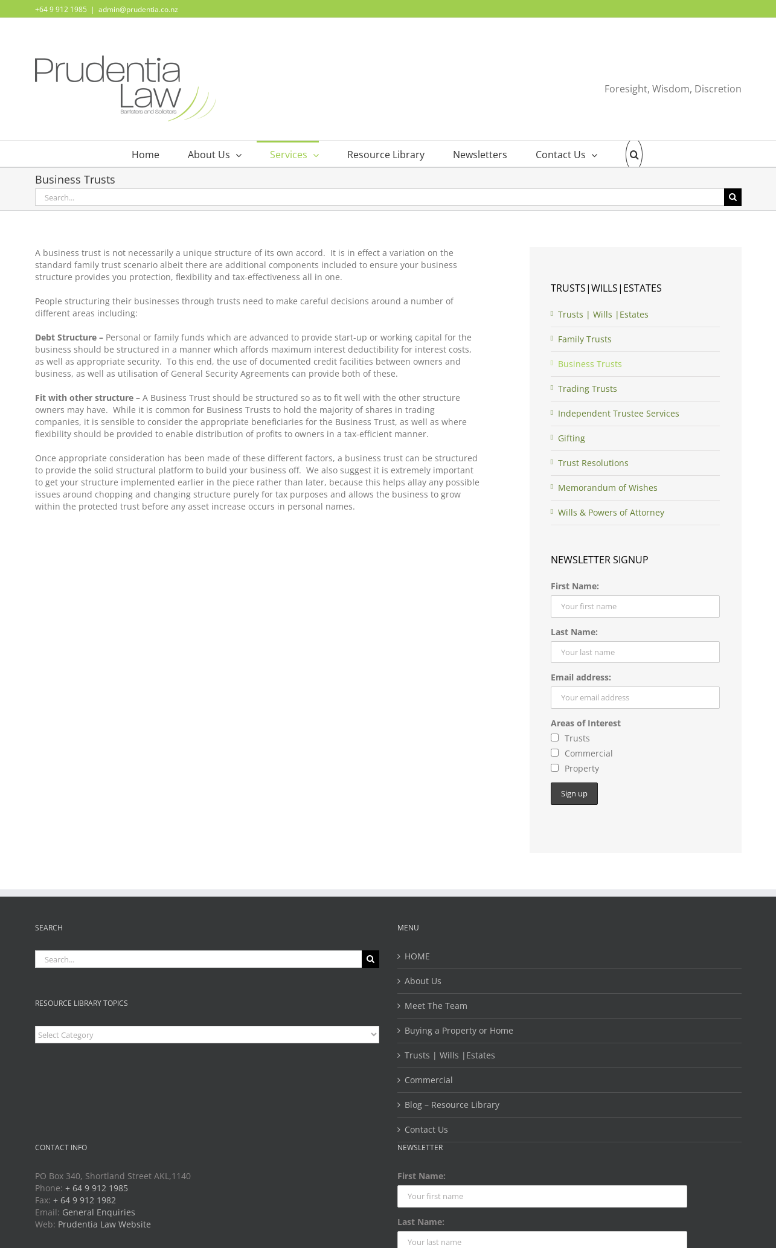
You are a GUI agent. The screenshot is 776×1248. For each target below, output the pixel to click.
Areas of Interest (586, 723)
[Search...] (379, 197)
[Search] (733, 197)
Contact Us (426, 1129)
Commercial (429, 1080)
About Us (423, 981)
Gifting (571, 438)
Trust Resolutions (593, 463)
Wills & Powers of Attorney (611, 512)
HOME (417, 956)
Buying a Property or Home (459, 1030)
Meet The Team (436, 1005)
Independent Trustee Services (618, 413)
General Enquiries (98, 1212)
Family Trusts (585, 339)
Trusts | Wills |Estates (603, 314)
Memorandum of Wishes (608, 487)
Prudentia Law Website (104, 1224)
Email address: (581, 677)
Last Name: (574, 632)
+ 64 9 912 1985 (96, 1188)
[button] (627, 154)
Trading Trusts (587, 388)
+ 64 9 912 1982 (84, 1200)
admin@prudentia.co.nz (138, 9)
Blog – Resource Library (452, 1104)
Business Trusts (590, 364)
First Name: (575, 586)
